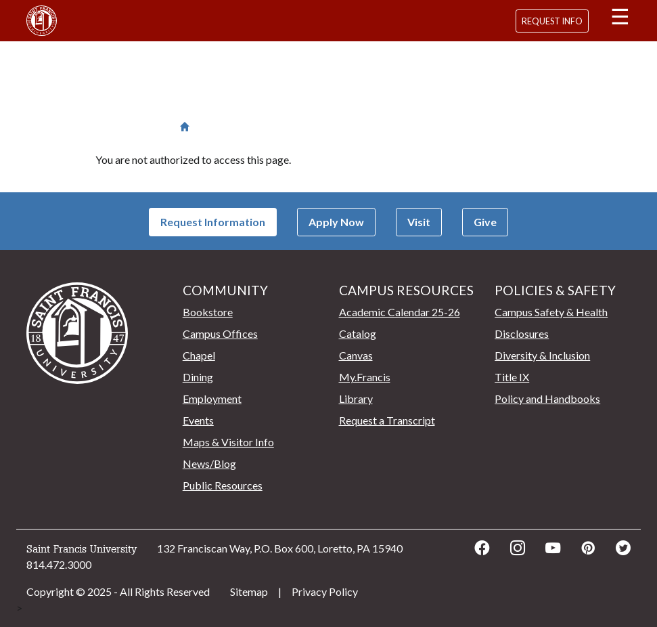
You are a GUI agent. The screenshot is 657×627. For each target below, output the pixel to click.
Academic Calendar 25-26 (399, 311)
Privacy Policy (325, 591)
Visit (418, 221)
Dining (198, 376)
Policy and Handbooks (547, 398)
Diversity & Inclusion (542, 355)
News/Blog (209, 463)
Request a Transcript (387, 420)
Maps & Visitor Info (228, 441)
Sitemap (249, 591)
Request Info (552, 21)
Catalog (357, 333)
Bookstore (208, 311)
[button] (620, 19)
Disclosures (522, 333)
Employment (212, 398)
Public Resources (223, 485)
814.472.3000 (58, 564)
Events (198, 420)
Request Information (212, 221)
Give (485, 221)
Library (356, 398)
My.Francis (364, 376)
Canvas (356, 355)
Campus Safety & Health (551, 311)
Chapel (199, 355)
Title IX (512, 376)
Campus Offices (220, 333)
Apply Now (336, 221)
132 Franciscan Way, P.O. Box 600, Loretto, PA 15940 (280, 548)
